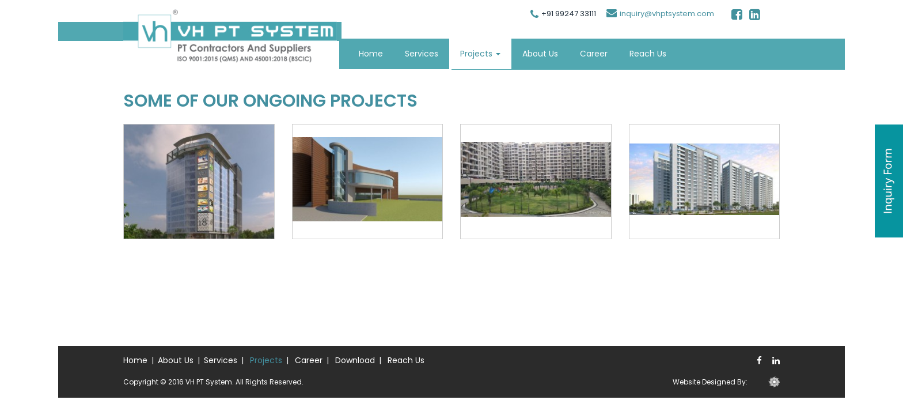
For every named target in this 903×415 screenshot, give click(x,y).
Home (371, 53)
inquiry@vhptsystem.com (667, 13)
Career (594, 53)
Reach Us (647, 53)
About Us (540, 53)
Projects (266, 360)
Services (421, 53)
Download (355, 360)
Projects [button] (480, 53)
